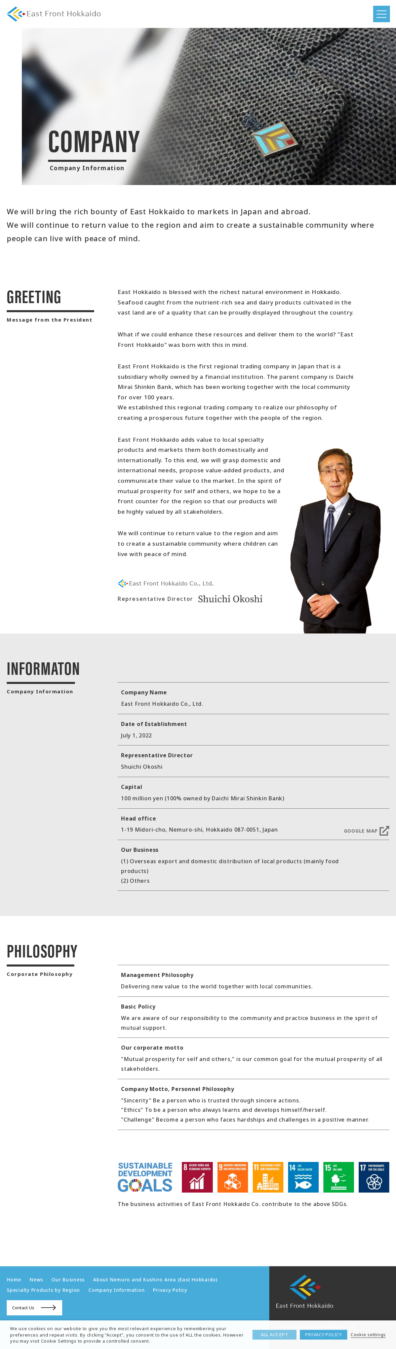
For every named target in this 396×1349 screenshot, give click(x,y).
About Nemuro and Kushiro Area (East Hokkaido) (155, 1279)
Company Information (116, 1290)
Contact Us (23, 1308)
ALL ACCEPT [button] (274, 1335)
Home (14, 1279)
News (36, 1279)
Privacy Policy (170, 1290)
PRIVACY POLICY (323, 1335)
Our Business (68, 1279)
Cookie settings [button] (368, 1335)
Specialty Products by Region (43, 1290)
